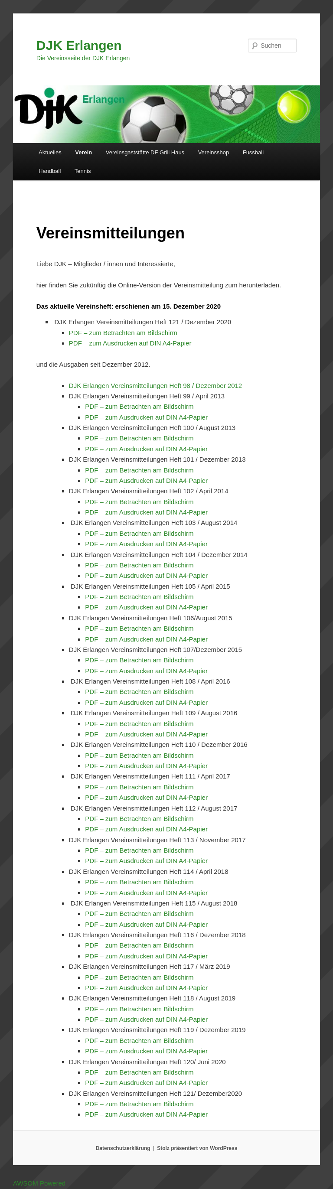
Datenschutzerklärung (123, 1148)
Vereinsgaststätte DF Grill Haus (145, 152)
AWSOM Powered (39, 1183)
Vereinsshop (213, 152)
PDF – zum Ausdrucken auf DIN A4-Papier (130, 343)
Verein (83, 152)
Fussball (253, 152)
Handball (50, 171)
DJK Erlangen (79, 45)
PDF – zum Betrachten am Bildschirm (123, 332)
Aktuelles (50, 152)
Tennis (83, 171)
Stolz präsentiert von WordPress (197, 1148)
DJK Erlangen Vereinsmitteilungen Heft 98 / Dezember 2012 (155, 385)
